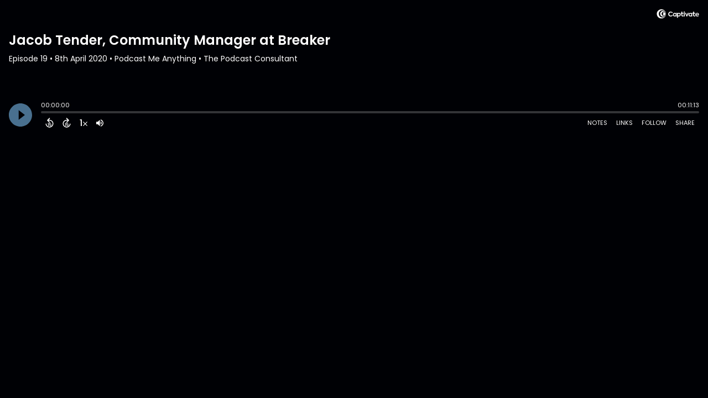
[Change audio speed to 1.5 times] (83, 122)
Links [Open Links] (624, 122)
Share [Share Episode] (685, 122)
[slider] (43, 113)
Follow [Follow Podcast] (654, 122)
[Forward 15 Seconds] (66, 122)
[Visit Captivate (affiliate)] (678, 15)
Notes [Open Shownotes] (597, 122)
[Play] (20, 115)
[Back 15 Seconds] (49, 122)
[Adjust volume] (100, 122)
